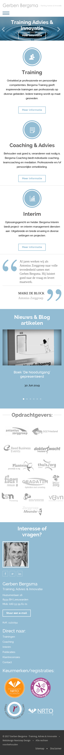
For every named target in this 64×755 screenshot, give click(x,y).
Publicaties (9, 652)
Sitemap (39, 748)
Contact (7, 662)
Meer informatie (32, 35)
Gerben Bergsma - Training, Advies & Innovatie (33, 736)
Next (59, 31)
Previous (4, 31)
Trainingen (9, 636)
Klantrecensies (11, 657)
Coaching (8, 641)
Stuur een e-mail (16, 613)
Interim (7, 646)
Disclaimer (55, 748)
